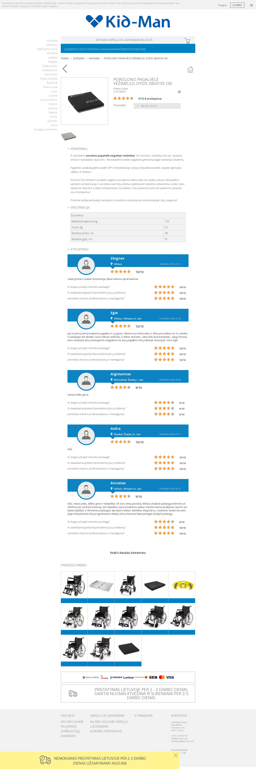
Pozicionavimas (49, 101)
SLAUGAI (113, 51)
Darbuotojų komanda (73, 729)
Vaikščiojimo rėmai (47, 51)
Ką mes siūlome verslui (103, 723)
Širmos (53, 118)
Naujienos (66, 726)
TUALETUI (87, 51)
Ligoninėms (96, 726)
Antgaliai (52, 63)
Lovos (54, 93)
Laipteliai (52, 110)
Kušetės (53, 106)
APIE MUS (89, 40)
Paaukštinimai (49, 72)
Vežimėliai (52, 42)
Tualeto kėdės (49, 68)
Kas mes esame (69, 723)
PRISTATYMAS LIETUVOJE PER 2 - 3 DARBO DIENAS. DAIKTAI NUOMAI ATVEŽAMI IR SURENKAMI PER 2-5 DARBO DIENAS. (140, 695)
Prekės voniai (50, 89)
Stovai (54, 127)
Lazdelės (52, 59)
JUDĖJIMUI (72, 51)
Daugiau (222, 5)
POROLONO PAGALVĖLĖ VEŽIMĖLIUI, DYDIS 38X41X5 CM (135, 60)
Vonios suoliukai (48, 80)
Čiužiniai (53, 97)
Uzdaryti (176, 755)
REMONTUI (143, 51)
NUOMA (158, 51)
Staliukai (52, 114)
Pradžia (65, 60)
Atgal (190, 71)
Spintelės (52, 123)
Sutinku (237, 5)
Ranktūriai (52, 84)
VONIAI (100, 51)
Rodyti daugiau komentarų (128, 554)
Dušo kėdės (50, 76)
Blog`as (160, 40)
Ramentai (52, 55)
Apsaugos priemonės (45, 131)
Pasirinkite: (119, 107)
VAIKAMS (127, 51)
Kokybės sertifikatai (101, 729)
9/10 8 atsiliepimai (150, 101)
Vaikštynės (51, 46)
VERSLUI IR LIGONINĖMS (124, 40)
